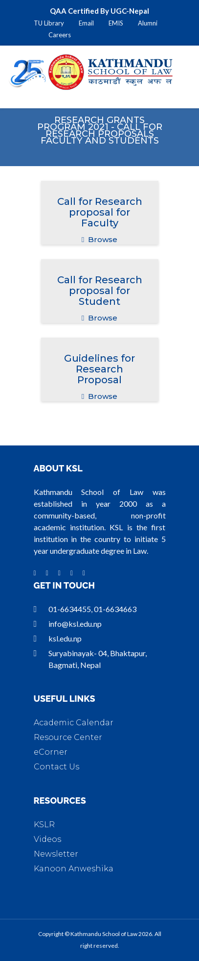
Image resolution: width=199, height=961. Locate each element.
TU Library (49, 23)
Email (86, 23)
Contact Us (56, 766)
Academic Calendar (73, 722)
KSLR (44, 824)
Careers (59, 35)
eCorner (50, 752)
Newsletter (56, 854)
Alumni (147, 23)
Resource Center (68, 737)
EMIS (116, 23)
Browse (99, 239)
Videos (47, 839)
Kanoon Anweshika (73, 868)
